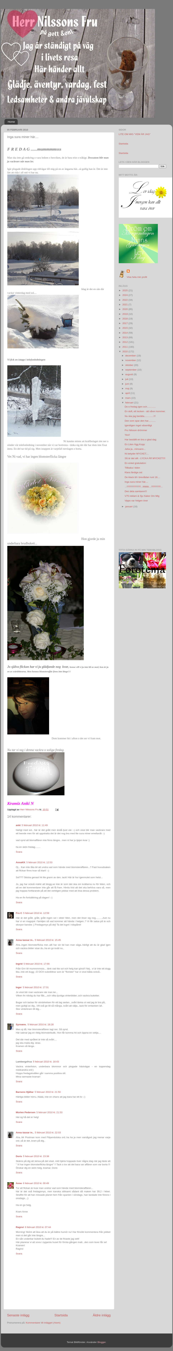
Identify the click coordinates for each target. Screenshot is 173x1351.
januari (129, 506)
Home (11, 121)
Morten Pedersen (26, 1112)
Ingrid (19, 963)
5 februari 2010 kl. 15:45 (48, 940)
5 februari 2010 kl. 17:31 (36, 987)
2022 (125, 300)
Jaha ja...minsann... (135, 449)
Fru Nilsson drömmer (136, 430)
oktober (129, 365)
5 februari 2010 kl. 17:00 (37, 963)
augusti (129, 374)
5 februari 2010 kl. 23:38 (36, 1156)
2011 (125, 347)
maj (127, 388)
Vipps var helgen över (136, 500)
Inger (19, 987)
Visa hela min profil (137, 277)
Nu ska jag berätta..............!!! (140, 416)
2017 (125, 323)
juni (127, 383)
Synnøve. (21, 1024)
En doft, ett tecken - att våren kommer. (145, 411)
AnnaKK (20, 862)
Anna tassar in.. (25, 940)
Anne (19, 1183)
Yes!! (127, 435)
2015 (125, 328)
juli (127, 379)
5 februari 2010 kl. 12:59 (36, 913)
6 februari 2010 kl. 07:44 (38, 1227)
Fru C (19, 913)
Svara (19, 851)
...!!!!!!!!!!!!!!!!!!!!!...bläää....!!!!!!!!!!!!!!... (144, 486)
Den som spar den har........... (140, 420)
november (131, 360)
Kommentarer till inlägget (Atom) (43, 1322)
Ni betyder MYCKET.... (137, 453)
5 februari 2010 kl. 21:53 (49, 1112)
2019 (125, 314)
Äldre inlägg (102, 1315)
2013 (125, 337)
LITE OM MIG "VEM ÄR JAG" (135, 134)
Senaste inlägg (18, 1315)
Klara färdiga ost (133, 472)
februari (129, 402)
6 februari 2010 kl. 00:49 (36, 1183)
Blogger (101, 1342)
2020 (125, 309)
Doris (19, 1156)
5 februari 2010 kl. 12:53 (39, 862)
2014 (125, 332)
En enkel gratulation (135, 463)
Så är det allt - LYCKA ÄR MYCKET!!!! (145, 458)
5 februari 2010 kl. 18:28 (41, 1024)
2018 (125, 318)
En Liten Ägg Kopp (135, 444)
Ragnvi (20, 1227)
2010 (125, 351)
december (131, 355)
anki (18, 825)
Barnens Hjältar (25, 1092)
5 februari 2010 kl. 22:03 (48, 1132)
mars (128, 398)
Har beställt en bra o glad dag (140, 439)
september (131, 369)
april (128, 393)
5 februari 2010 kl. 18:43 (46, 1061)
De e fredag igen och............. (140, 406)
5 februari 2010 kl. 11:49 (35, 825)
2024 (125, 295)
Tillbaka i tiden (132, 467)
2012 (125, 342)
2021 (125, 304)
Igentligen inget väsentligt (138, 425)
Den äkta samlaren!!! (136, 491)
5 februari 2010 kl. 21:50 (48, 1092)
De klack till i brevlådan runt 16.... (142, 477)
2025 (125, 290)
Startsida (61, 1315)
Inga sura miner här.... (136, 482)
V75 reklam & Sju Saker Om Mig (142, 496)
